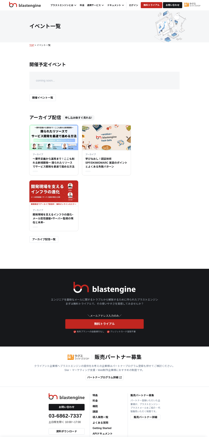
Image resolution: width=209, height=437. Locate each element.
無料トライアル (152, 5)
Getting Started (102, 375)
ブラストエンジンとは (63, 5)
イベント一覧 (100, 397)
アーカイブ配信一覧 (44, 186)
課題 (95, 359)
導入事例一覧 (100, 364)
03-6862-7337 (65, 363)
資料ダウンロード (66, 379)
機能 (95, 353)
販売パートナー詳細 (145, 364)
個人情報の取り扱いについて (106, 421)
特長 (95, 342)
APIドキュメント (103, 381)
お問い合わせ (172, 5)
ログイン (133, 5)
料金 (82, 5)
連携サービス (96, 5)
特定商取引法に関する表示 (138, 421)
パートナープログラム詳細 (104, 325)
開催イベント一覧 (42, 97)
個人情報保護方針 (79, 421)
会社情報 (61, 421)
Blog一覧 (98, 392)
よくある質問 (100, 370)
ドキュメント (116, 5)
